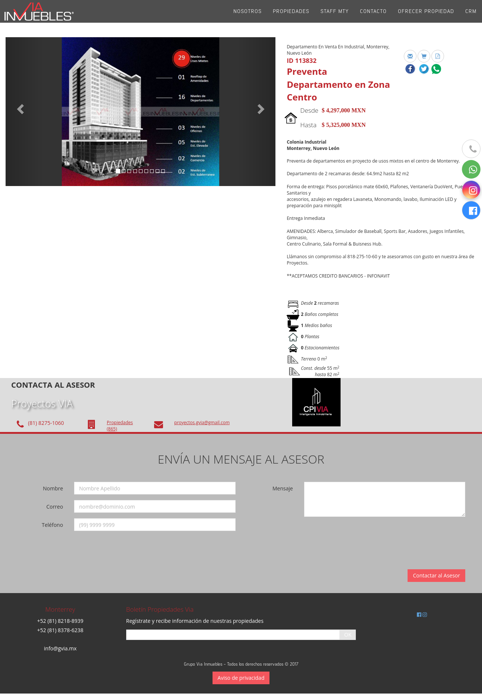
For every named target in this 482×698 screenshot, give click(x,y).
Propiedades (291, 18)
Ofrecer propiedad (426, 18)
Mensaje (282, 488)
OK (347, 634)
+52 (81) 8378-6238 (60, 630)
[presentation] (357, 536)
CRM (470, 18)
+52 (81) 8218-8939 (60, 620)
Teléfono (52, 524)
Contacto (373, 18)
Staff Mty (334, 18)
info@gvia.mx (60, 648)
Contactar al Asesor (436, 575)
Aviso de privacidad (241, 677)
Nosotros (247, 18)
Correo (54, 506)
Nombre (53, 488)
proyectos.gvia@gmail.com (202, 422)
